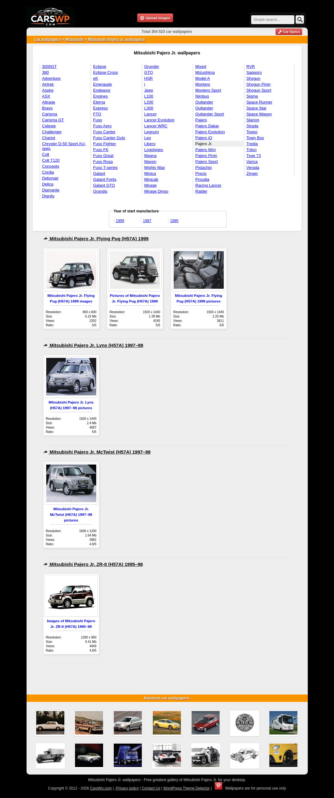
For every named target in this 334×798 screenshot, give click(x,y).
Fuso (97, 120)
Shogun (254, 78)
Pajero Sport (206, 161)
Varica (252, 161)
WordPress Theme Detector (186, 788)
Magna (150, 155)
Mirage (150, 185)
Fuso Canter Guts (109, 137)
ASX (46, 96)
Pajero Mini (205, 149)
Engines (100, 96)
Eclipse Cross (105, 72)
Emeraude (102, 84)
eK (95, 78)
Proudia (202, 179)
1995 (174, 221)
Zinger (252, 173)
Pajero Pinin (206, 155)
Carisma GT (53, 120)
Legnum (151, 132)
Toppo (252, 132)
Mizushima (205, 72)
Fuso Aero (102, 126)
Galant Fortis (104, 179)
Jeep (148, 90)
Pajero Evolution (210, 132)
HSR (148, 78)
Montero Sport (208, 90)
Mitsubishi (74, 39)
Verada (253, 167)
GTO (148, 72)
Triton (252, 149)
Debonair (50, 178)
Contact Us (151, 788)
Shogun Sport (259, 90)
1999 (120, 221)
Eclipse (99, 66)
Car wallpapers (47, 39)
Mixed (200, 66)
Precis (201, 173)
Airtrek (48, 84)
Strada (252, 126)
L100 (148, 96)
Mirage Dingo (156, 191)
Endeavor (102, 90)
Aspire (48, 90)
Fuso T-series (105, 167)
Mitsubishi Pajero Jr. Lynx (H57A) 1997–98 (93, 345)
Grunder (151, 66)
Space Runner (259, 102)
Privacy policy (127, 788)
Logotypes (153, 149)
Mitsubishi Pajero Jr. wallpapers (116, 39)
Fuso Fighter (104, 143)
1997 (147, 221)
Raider (201, 191)
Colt (45, 154)
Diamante (51, 190)
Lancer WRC (155, 126)
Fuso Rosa (103, 161)
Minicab (151, 179)
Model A (202, 78)
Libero (150, 143)
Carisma (49, 114)
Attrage (48, 102)
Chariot (48, 137)
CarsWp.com (101, 788)
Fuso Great (103, 155)
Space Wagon (259, 114)
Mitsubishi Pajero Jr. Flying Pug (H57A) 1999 (96, 238)
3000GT (49, 66)
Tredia (252, 143)
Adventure (51, 78)
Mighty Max (154, 167)
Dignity (48, 196)
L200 (148, 102)
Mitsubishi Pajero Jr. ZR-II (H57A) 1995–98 (93, 564)
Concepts (50, 166)
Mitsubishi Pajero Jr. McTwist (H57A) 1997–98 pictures (71, 514)
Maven (150, 161)
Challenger (52, 132)
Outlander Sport (209, 114)
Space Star (257, 108)
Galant (99, 173)
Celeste (49, 126)
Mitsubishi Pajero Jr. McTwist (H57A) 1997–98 (97, 452)
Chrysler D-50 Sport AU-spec (64, 146)
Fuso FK (100, 149)
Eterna (99, 102)
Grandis (100, 191)
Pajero (201, 120)
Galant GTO (104, 185)
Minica (150, 173)
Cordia (48, 172)
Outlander (204, 102)
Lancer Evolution (159, 120)
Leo (147, 137)
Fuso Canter (104, 132)
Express (100, 108)
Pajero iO (203, 137)
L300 (148, 108)
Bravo (47, 108)
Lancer (150, 114)
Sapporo (254, 72)
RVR (251, 66)
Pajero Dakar (207, 126)
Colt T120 (51, 160)
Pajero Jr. (203, 143)
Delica (47, 184)
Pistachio (203, 167)
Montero (202, 84)
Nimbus (202, 96)
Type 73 (254, 155)
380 (45, 72)
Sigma (252, 96)
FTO (97, 114)
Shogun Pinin (259, 84)
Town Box (255, 137)
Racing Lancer (208, 185)
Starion (253, 120)
